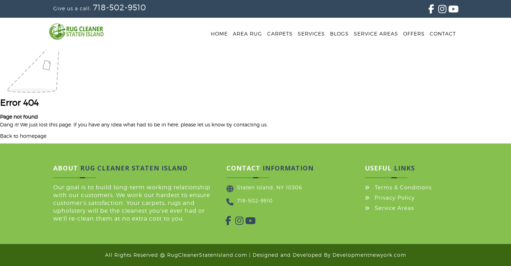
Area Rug (247, 34)
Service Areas (376, 34)
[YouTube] (448, 10)
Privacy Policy (395, 198)
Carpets (280, 34)
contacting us (250, 124)
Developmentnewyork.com (369, 255)
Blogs (339, 34)
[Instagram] (438, 10)
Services (311, 34)
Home (219, 34)
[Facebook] (428, 10)
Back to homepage (23, 136)
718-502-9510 (119, 7)
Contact (443, 34)
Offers (414, 34)
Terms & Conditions (403, 187)
